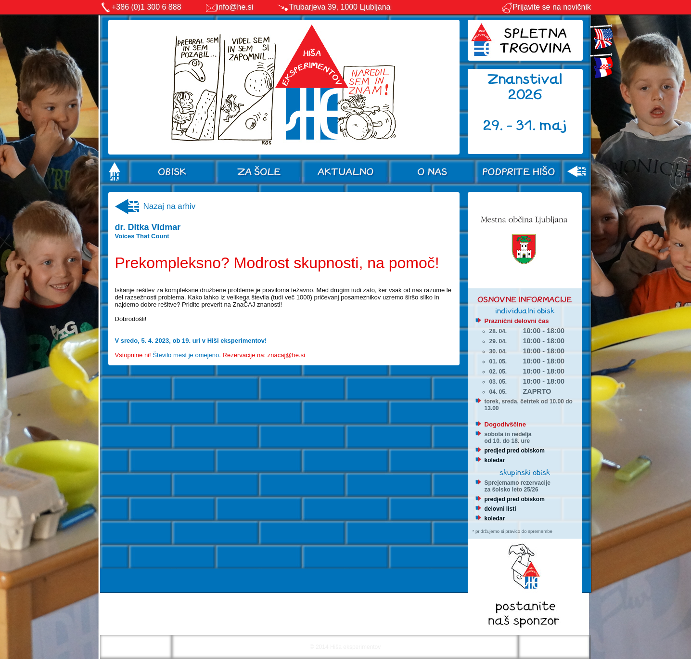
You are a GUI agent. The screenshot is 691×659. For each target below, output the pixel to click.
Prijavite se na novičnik (546, 7)
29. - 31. (511, 125)
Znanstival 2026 (525, 87)
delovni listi (500, 508)
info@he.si (235, 7)
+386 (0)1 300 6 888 (146, 7)
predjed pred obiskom (515, 450)
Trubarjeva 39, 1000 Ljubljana (339, 7)
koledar (495, 460)
